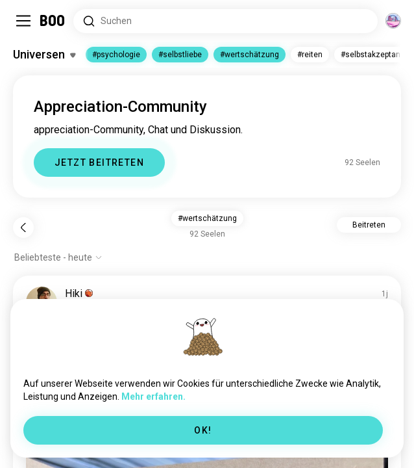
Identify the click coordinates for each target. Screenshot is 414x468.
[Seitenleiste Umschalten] (23, 21)
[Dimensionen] (393, 21)
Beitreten (368, 224)
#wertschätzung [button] (207, 218)
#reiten (310, 54)
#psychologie (116, 54)
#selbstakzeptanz (373, 54)
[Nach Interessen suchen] (225, 21)
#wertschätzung (249, 54)
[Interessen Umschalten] (44, 55)
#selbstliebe (180, 54)
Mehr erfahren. (153, 396)
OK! (203, 430)
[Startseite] (53, 20)
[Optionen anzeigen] (58, 257)
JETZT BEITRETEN (99, 162)
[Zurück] (23, 227)
